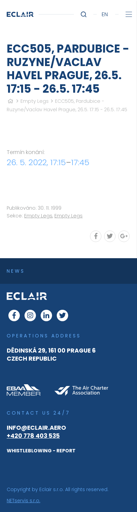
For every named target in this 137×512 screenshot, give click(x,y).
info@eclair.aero (36, 428)
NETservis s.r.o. (23, 500)
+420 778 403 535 (33, 436)
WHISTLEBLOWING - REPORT (41, 450)
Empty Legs (34, 101)
